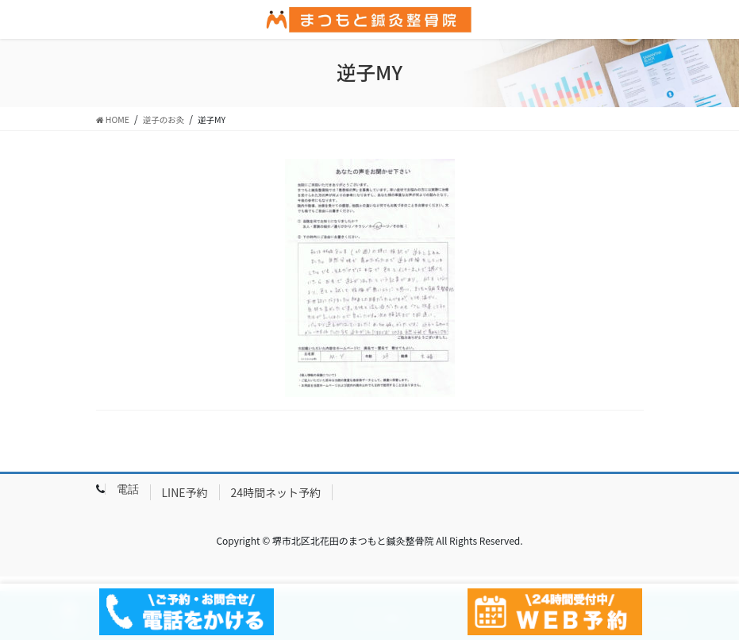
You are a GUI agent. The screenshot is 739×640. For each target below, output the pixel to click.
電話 (128, 489)
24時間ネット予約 (276, 492)
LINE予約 (185, 492)
